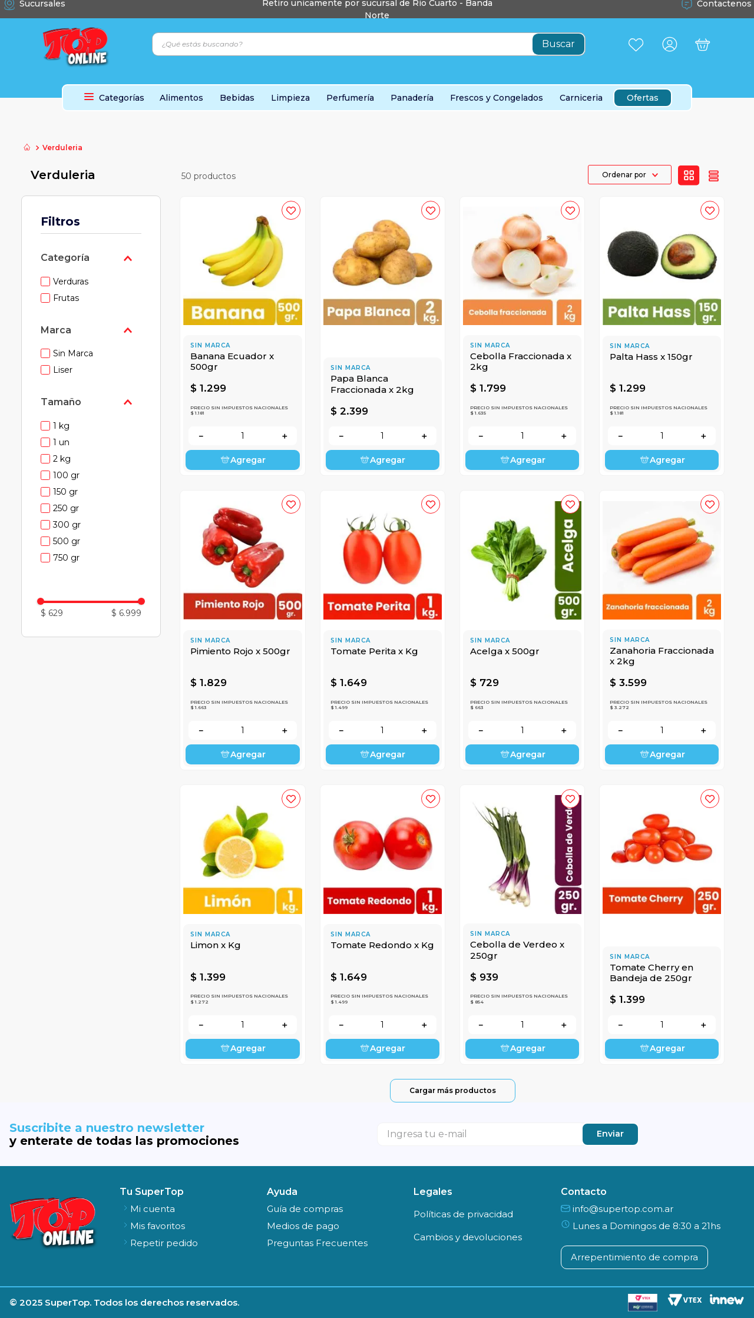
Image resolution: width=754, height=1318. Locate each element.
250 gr (66, 508)
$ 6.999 (126, 613)
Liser (62, 370)
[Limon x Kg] (242, 924)
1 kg (61, 425)
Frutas (66, 298)
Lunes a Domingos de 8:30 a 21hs (640, 1225)
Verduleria (62, 147)
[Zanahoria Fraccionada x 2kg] (662, 630)
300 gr (67, 524)
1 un (61, 442)
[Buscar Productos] (558, 44)
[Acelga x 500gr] (522, 630)
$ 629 (52, 613)
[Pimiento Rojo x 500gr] (242, 630)
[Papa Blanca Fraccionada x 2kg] (382, 336)
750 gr (66, 557)
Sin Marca (73, 353)
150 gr (65, 491)
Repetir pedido (159, 1243)
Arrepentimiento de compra (634, 1257)
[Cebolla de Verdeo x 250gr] (522, 924)
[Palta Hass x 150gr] (662, 336)
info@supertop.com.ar (617, 1208)
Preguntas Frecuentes (317, 1243)
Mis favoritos (152, 1225)
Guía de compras (305, 1208)
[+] (284, 435)
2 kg (62, 458)
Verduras (70, 281)
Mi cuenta (147, 1208)
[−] (200, 435)
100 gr (66, 475)
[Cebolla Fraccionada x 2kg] (522, 336)
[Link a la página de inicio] (27, 148)
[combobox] (369, 44)
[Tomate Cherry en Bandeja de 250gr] (662, 924)
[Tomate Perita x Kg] (382, 630)
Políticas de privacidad (463, 1214)
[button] (91, 258)
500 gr (66, 541)
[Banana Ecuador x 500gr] (242, 336)
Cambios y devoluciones (468, 1237)
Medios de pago (303, 1225)
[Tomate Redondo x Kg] (382, 924)
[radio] (688, 175)
